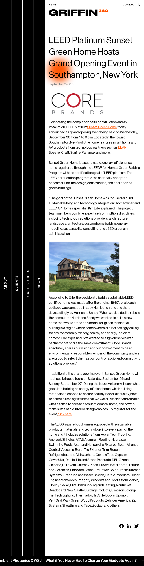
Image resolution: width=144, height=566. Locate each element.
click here (65, 414)
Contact (129, 4)
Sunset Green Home (102, 127)
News (53, 4)
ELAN (122, 147)
